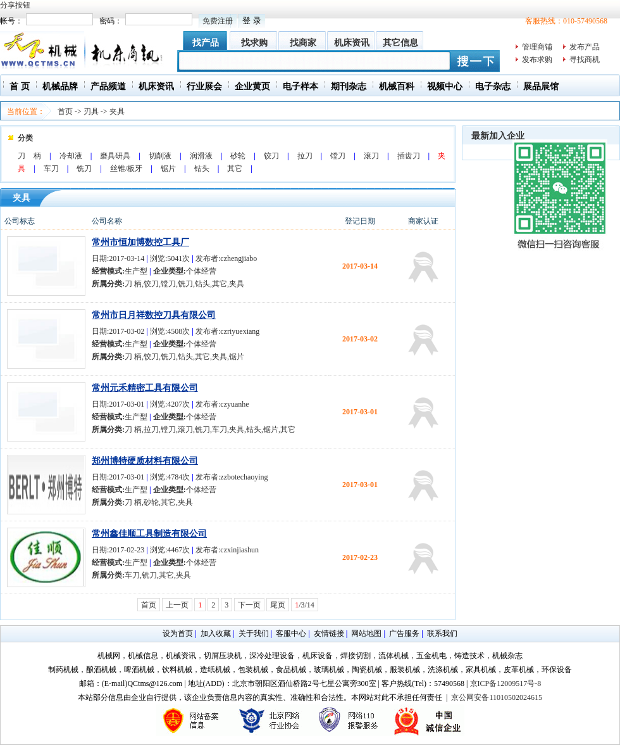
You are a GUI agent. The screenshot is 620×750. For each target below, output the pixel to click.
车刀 (51, 168)
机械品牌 (60, 86)
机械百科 (396, 86)
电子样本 (300, 86)
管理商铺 (537, 46)
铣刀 (84, 168)
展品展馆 (541, 86)
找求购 (254, 43)
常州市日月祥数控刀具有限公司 (154, 315)
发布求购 (537, 59)
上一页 (177, 605)
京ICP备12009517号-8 (506, 683)
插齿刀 (408, 155)
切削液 (160, 155)
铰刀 (271, 155)
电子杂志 (493, 86)
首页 (65, 111)
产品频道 (108, 86)
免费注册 (217, 20)
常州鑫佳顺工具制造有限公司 (149, 533)
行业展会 (204, 86)
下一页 (249, 605)
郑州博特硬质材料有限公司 (145, 461)
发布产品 (584, 46)
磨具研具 (115, 155)
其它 (234, 168)
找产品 (205, 43)
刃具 (91, 111)
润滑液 (201, 155)
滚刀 (371, 155)
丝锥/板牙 (126, 168)
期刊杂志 (348, 86)
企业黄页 (252, 86)
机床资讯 (351, 43)
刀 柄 (29, 155)
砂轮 (237, 155)
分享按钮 (15, 5)
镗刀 (337, 155)
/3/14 (304, 605)
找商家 (303, 43)
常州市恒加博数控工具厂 (140, 242)
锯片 (168, 168)
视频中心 (444, 86)
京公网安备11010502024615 (496, 697)
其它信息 (400, 43)
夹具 (117, 111)
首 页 (19, 86)
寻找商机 (584, 59)
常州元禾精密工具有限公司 (145, 388)
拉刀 (305, 155)
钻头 (201, 168)
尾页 (277, 605)
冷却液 (70, 155)
